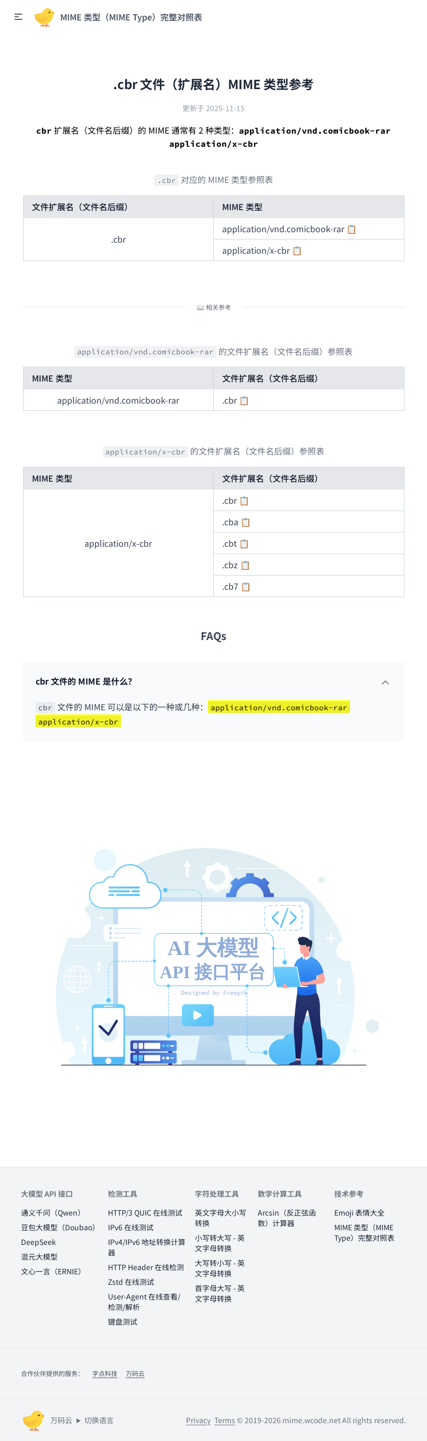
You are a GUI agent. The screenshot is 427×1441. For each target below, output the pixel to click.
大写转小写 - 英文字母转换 (220, 1268)
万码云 (135, 1373)
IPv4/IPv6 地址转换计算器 (146, 1247)
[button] (18, 16)
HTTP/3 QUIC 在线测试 (145, 1212)
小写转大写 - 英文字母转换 (220, 1242)
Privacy (198, 1420)
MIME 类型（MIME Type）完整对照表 (364, 1232)
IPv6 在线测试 (131, 1227)
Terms (224, 1420)
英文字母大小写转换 (220, 1217)
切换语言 (99, 1420)
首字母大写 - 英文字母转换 (220, 1293)
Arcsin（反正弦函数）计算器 (287, 1217)
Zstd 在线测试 (131, 1281)
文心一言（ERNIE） (53, 1271)
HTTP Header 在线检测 (146, 1267)
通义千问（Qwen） (53, 1212)
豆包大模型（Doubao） (60, 1227)
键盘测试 (122, 1321)
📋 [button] (351, 228)
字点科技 (104, 1373)
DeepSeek (38, 1242)
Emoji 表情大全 (359, 1212)
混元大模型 (39, 1256)
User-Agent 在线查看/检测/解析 (144, 1301)
